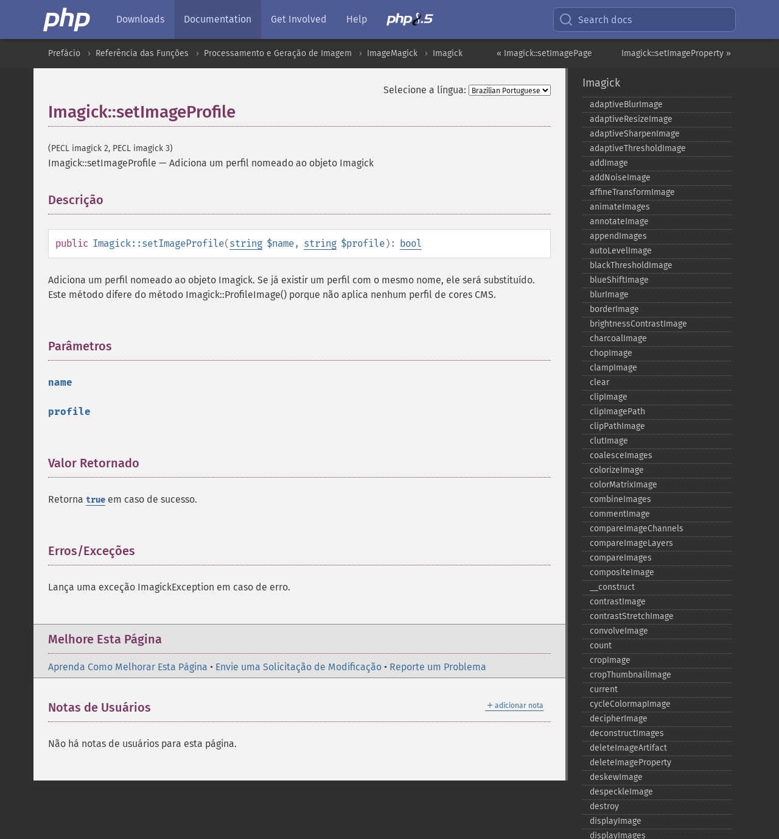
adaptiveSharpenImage (635, 134)
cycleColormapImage (630, 704)
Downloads (140, 19)
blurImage (609, 294)
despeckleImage (621, 792)
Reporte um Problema (438, 667)
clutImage (609, 441)
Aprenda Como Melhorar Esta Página (128, 667)
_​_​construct (612, 587)
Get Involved (299, 19)
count (601, 645)
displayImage (615, 821)
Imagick (448, 53)
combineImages (620, 499)
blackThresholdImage (631, 265)
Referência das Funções (142, 53)
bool (411, 243)
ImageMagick (392, 53)
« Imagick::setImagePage (544, 53)
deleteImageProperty (630, 762)
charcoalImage (618, 338)
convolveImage (619, 631)
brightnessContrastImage (638, 324)
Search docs (595, 19)
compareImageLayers (631, 543)
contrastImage (618, 602)
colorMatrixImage (623, 485)
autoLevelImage (621, 251)
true (95, 500)
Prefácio (64, 53)
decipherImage (619, 718)
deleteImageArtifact (628, 748)
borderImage (614, 309)
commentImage (620, 514)
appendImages (618, 236)
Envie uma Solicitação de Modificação (298, 667)
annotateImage (619, 221)
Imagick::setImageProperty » (676, 53)
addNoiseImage (620, 177)
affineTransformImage (632, 192)
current (604, 689)
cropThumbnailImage (630, 675)
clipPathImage (617, 426)
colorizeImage (617, 470)
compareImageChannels (636, 528)
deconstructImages (627, 733)
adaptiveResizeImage (631, 119)
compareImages (621, 558)
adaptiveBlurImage (626, 104)
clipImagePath (617, 411)
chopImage (611, 353)
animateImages (620, 207)
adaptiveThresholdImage (638, 148)
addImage (609, 163)
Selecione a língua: (424, 90)
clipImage (608, 397)
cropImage (610, 660)
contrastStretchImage (632, 616)
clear (599, 382)
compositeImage (622, 572)
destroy (604, 806)
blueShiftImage (619, 280)
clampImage (613, 368)
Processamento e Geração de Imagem (278, 53)
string (245, 243)
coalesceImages (621, 455)
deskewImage (616, 777)
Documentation (217, 19)
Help (356, 19)
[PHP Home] (67, 19)
